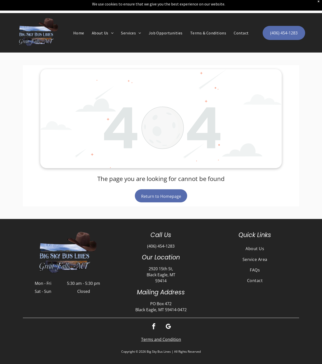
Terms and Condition (161, 326)
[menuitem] (78, 20)
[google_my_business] (168, 314)
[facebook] (153, 314)
